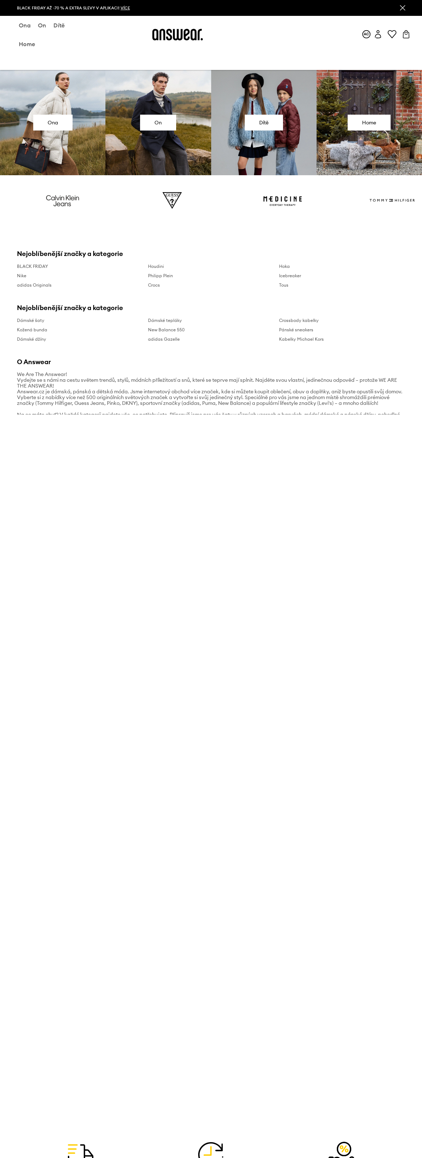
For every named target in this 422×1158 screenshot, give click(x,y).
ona (25, 25)
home (27, 44)
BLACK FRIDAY (32, 266)
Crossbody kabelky (299, 320)
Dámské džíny (31, 339)
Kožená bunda (32, 329)
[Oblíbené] (392, 35)
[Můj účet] (378, 35)
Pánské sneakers (296, 329)
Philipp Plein (160, 275)
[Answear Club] (366, 35)
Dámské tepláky (165, 320)
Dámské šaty (30, 320)
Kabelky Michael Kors (301, 339)
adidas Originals (34, 285)
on (42, 25)
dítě (59, 25)
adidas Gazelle (164, 339)
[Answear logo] (177, 34)
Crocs (154, 285)
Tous (283, 285)
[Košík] (406, 35)
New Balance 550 (166, 329)
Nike (21, 275)
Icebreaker (290, 275)
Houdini (156, 266)
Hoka (284, 266)
